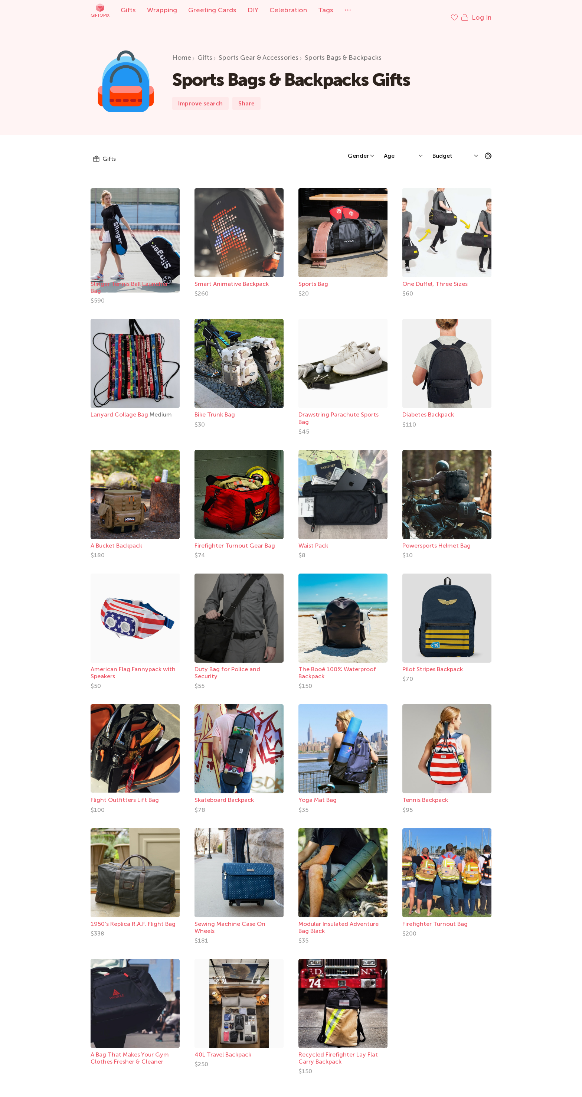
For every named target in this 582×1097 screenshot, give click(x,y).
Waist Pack (313, 538)
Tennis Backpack (425, 792)
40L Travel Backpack (222, 1047)
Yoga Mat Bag (317, 792)
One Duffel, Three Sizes (435, 276)
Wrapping (162, 10)
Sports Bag (313, 276)
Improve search (200, 95)
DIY (253, 10)
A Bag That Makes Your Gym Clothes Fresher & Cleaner (130, 1051)
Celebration (288, 10)
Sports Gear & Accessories (258, 50)
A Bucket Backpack (116, 538)
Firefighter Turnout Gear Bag (234, 538)
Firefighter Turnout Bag (435, 916)
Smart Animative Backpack (231, 276)
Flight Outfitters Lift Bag (125, 792)
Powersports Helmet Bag (436, 538)
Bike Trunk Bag (214, 407)
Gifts (128, 10)
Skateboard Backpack (224, 792)
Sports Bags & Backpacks (343, 50)
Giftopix (100, 10)
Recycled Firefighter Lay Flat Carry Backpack (338, 1051)
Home (181, 50)
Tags (325, 10)
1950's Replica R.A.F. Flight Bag (133, 916)
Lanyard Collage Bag (120, 407)
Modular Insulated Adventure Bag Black (338, 920)
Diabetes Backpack (428, 407)
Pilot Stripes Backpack (432, 661)
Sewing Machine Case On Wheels (229, 920)
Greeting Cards (212, 10)
